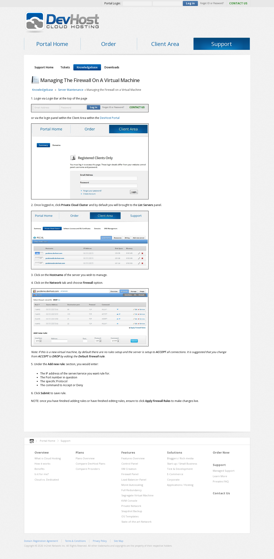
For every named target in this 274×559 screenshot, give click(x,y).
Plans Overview (85, 458)
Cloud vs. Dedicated (47, 479)
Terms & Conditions (75, 541)
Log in (190, 3)
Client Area (165, 44)
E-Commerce (175, 474)
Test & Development (180, 469)
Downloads (111, 67)
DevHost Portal (110, 118)
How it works (42, 463)
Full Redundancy (131, 490)
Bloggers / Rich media (180, 458)
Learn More (220, 476)
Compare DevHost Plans (90, 463)
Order (108, 44)
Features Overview (133, 458)
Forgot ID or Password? (212, 3)
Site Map (118, 541)
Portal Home (52, 44)
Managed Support (223, 470)
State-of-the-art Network (136, 521)
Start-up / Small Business (182, 463)
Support (221, 44)
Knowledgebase (87, 67)
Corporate (173, 479)
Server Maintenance (70, 90)
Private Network (131, 506)
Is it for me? (42, 474)
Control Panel (129, 463)
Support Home (44, 67)
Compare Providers (88, 469)
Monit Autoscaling (132, 485)
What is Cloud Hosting (48, 458)
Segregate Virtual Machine (137, 495)
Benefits (39, 469)
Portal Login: (112, 3)
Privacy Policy (100, 541)
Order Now (221, 452)
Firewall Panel (129, 474)
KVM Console (129, 500)
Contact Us (221, 493)
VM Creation (128, 469)
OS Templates (129, 516)
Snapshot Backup (131, 511)
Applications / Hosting (180, 485)
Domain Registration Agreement (41, 541)
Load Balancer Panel (133, 479)
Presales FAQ (221, 481)
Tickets (65, 67)
